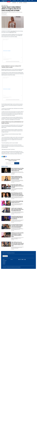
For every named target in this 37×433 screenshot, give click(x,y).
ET (5, 69)
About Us (3, 259)
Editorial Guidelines (4, 260)
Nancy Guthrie (20, 2)
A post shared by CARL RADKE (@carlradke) (12, 61)
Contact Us (12, 259)
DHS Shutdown (25, 2)
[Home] (4, 1)
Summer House (11, 32)
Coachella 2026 (14, 2)
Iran (17, 2)
